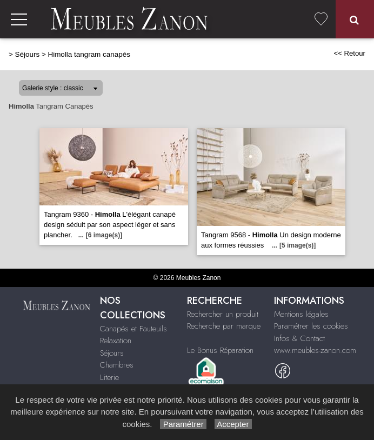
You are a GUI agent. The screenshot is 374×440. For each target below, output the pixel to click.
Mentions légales (301, 314)
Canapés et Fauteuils (133, 329)
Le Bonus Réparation (220, 350)
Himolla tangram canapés (89, 54)
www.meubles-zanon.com (315, 350)
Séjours (27, 54)
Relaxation (115, 340)
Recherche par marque (224, 326)
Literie (109, 377)
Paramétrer (183, 424)
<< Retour (349, 53)
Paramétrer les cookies (311, 326)
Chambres (116, 365)
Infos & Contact (299, 338)
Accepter (233, 424)
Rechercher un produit (222, 314)
